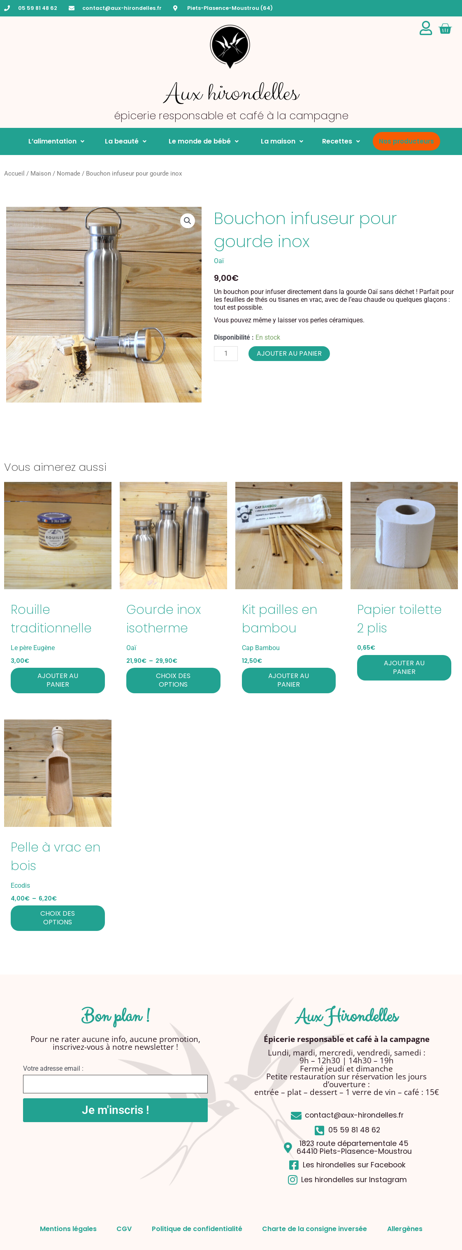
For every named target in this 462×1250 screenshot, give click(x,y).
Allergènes (406, 1229)
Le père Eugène (33, 648)
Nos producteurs (406, 141)
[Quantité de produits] (226, 353)
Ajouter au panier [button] (57, 680)
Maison (40, 173)
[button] (187, 220)
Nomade (68, 173)
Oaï (219, 261)
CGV (123, 1229)
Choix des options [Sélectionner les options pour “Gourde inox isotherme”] (173, 680)
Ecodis (20, 885)
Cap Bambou (261, 648)
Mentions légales (67, 1229)
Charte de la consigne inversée (315, 1229)
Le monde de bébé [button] (202, 141)
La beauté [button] (124, 141)
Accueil (14, 173)
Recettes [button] (341, 141)
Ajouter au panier (289, 353)
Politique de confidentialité (197, 1229)
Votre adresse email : (53, 1068)
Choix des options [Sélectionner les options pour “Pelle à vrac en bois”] (57, 918)
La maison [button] (280, 141)
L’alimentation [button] (56, 141)
